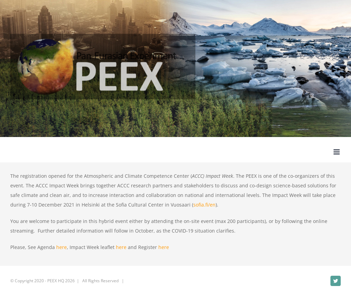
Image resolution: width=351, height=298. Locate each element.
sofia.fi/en (204, 204)
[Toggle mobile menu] (337, 152)
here (61, 247)
